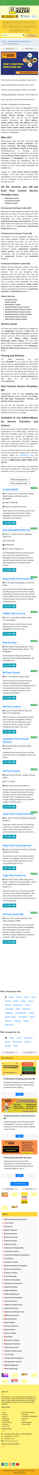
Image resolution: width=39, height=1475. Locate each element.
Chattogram (28, 1038)
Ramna (32, 1017)
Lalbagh (31, 1013)
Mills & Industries (10, 1319)
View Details (9, 523)
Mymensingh (17, 1042)
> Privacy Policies (26, 1424)
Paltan (16, 1001)
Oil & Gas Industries (11, 1326)
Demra (27, 1005)
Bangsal (8, 1005)
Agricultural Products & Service (15, 1219)
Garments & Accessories (13, 1283)
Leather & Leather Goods (13, 1305)
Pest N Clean (10, 642)
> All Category (5, 1420)
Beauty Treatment (10, 1230)
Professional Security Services (17, 1157)
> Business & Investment (27, 1412)
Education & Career (11, 1262)
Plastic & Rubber (10, 1333)
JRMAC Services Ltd (14, 613)
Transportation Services (12, 1362)
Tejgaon (26, 1021)
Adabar (23, 1001)
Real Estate (8, 1337)
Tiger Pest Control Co (14, 875)
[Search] (11, 35)
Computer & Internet (11, 1251)
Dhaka (11, 1038)
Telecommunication (11, 1347)
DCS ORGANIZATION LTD (16, 530)
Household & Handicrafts (13, 1298)
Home (4, 41)
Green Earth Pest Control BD (18, 578)
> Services (4, 1416)
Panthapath (23, 1017)
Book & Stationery (10, 1234)
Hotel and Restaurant (11, 1294)
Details (19, 1094)
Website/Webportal (11, 1365)
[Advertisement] (19, 969)
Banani (18, 997)
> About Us (4, 1414)
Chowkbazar (17, 1005)
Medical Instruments (11, 1315)
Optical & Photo (9, 1330)
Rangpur (8, 1046)
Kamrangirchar (20, 1013)
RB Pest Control (11, 672)
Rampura (8, 1021)
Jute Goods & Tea (10, 1301)
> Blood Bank (24, 1414)
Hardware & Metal (10, 1287)
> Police (23, 1420)
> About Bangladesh (26, 1422)
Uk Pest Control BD (13, 914)
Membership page (27, 455)
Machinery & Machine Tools (14, 1312)
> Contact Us (5, 1424)
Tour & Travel (9, 1354)
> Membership (5, 1418)
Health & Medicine (10, 1290)
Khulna (19, 1038)
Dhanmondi (9, 1025)
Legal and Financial (11, 1308)
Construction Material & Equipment (16, 1255)
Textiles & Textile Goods (13, 1351)
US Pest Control (11, 771)
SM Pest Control (11, 706)
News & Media (9, 1322)
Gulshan (8, 1001)
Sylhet (16, 1046)
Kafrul (18, 1009)
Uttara (33, 997)
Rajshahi (27, 1042)
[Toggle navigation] (4, 3)
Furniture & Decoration (12, 1280)
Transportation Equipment (13, 1358)
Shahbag (17, 1021)
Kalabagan (9, 1013)
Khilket (11, 997)
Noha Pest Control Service (17, 845)
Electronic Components (12, 1269)
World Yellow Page (11, 1369)
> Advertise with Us (7, 1422)
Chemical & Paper (10, 1241)
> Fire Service (24, 1418)
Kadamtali (26, 1009)
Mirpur (26, 997)
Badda (31, 1001)
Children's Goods (10, 1244)
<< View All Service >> (19, 1184)
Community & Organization (14, 1248)
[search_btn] (23, 35)
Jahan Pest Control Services (18, 814)
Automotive (8, 1227)
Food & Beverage (10, 1276)
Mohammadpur (10, 1017)
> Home (4, 1412)
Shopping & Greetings (12, 1344)
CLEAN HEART (11, 489)
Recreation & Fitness (11, 1340)
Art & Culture (8, 1223)
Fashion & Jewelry (10, 1273)
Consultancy (8, 1258)
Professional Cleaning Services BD (19, 1079)
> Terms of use (6, 1426)
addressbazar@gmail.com (11, 1441)
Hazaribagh (9, 1009)
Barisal (7, 1042)
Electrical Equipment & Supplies (15, 1266)
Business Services (10, 1237)
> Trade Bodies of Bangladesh (29, 1416)
